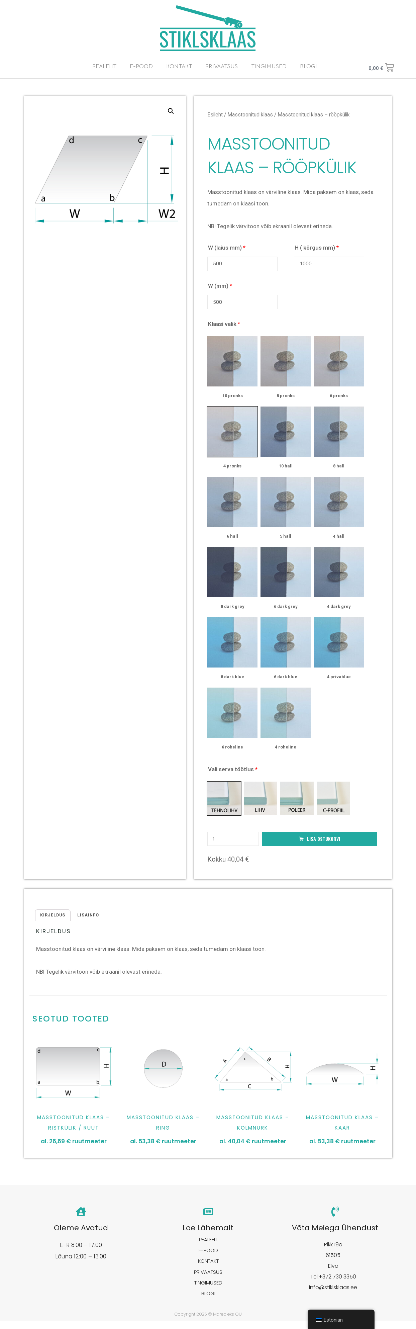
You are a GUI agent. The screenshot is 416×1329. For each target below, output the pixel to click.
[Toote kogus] (233, 842)
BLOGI (308, 66)
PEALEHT (104, 66)
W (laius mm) (226, 247)
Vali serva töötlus (232, 772)
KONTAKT (179, 66)
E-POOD (141, 66)
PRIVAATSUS (221, 66)
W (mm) (220, 287)
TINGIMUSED (269, 66)
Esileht (215, 114)
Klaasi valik (224, 327)
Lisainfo (91, 919)
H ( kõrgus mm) (317, 247)
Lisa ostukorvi (323, 842)
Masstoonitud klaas (250, 114)
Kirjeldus (54, 919)
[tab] (54, 919)
